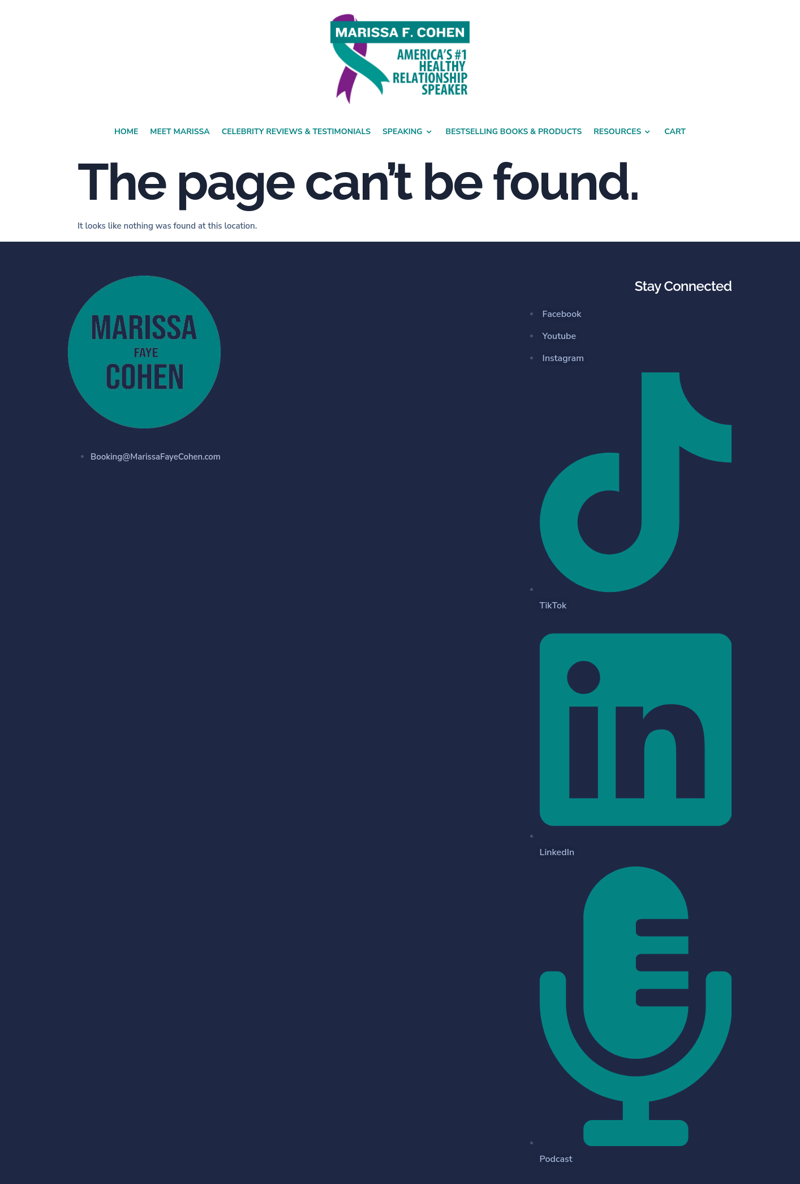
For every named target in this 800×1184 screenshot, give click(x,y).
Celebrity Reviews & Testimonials (296, 131)
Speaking (408, 132)
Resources (622, 132)
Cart (675, 131)
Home (126, 131)
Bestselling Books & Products (514, 131)
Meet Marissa (179, 131)
